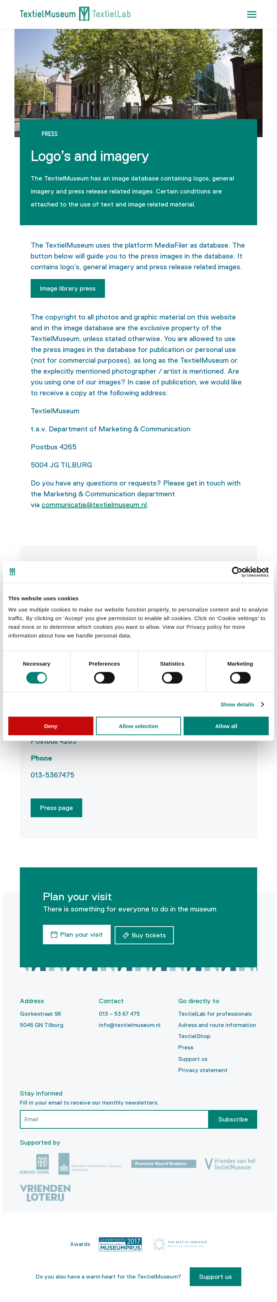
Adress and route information (217, 1023)
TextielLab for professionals (215, 1012)
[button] (251, 14)
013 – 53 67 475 (119, 1012)
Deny (50, 726)
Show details (237, 704)
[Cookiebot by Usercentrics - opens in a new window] (237, 571)
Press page (56, 807)
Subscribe (233, 1118)
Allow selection (138, 726)
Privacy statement (203, 1069)
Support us (192, 1057)
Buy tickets (150, 933)
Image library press (68, 288)
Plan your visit (81, 933)
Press (185, 1046)
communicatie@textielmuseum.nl (94, 505)
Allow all (226, 726)
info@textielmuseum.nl (130, 1023)
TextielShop (194, 1035)
